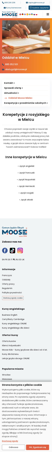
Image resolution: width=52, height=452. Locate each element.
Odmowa (13, 447)
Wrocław (6, 374)
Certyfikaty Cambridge (13, 319)
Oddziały (6, 279)
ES (20, 259)
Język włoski (27, 199)
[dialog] (26, 417)
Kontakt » (9, 83)
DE (9, 259)
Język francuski (27, 172)
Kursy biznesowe (12, 7)
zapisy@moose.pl (35, 2)
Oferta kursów (9, 341)
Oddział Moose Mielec (20, 98)
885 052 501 (11, 64)
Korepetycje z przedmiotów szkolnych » (26, 103)
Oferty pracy (8, 284)
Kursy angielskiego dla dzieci (15, 327)
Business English (9, 315)
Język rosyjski (27, 192)
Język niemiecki (27, 186)
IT (11, 259)
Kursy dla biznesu (10, 354)
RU (17, 259)
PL (14, 259)
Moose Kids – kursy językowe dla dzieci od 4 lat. (24, 349)
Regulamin (7, 288)
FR (6, 259)
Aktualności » (11, 93)
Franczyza (7, 275)
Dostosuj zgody (10, 441)
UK (23, 259)
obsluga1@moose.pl (16, 69)
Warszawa (7, 379)
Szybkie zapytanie (39, 7)
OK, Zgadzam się (37, 447)
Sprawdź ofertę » (13, 88)
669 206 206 (8, 2)
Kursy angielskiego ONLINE (14, 323)
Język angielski (26, 166)
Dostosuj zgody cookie (12, 298)
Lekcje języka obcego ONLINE (16, 358)
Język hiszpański (26, 179)
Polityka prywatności (12, 292)
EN (3, 259)
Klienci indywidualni (11, 345)
